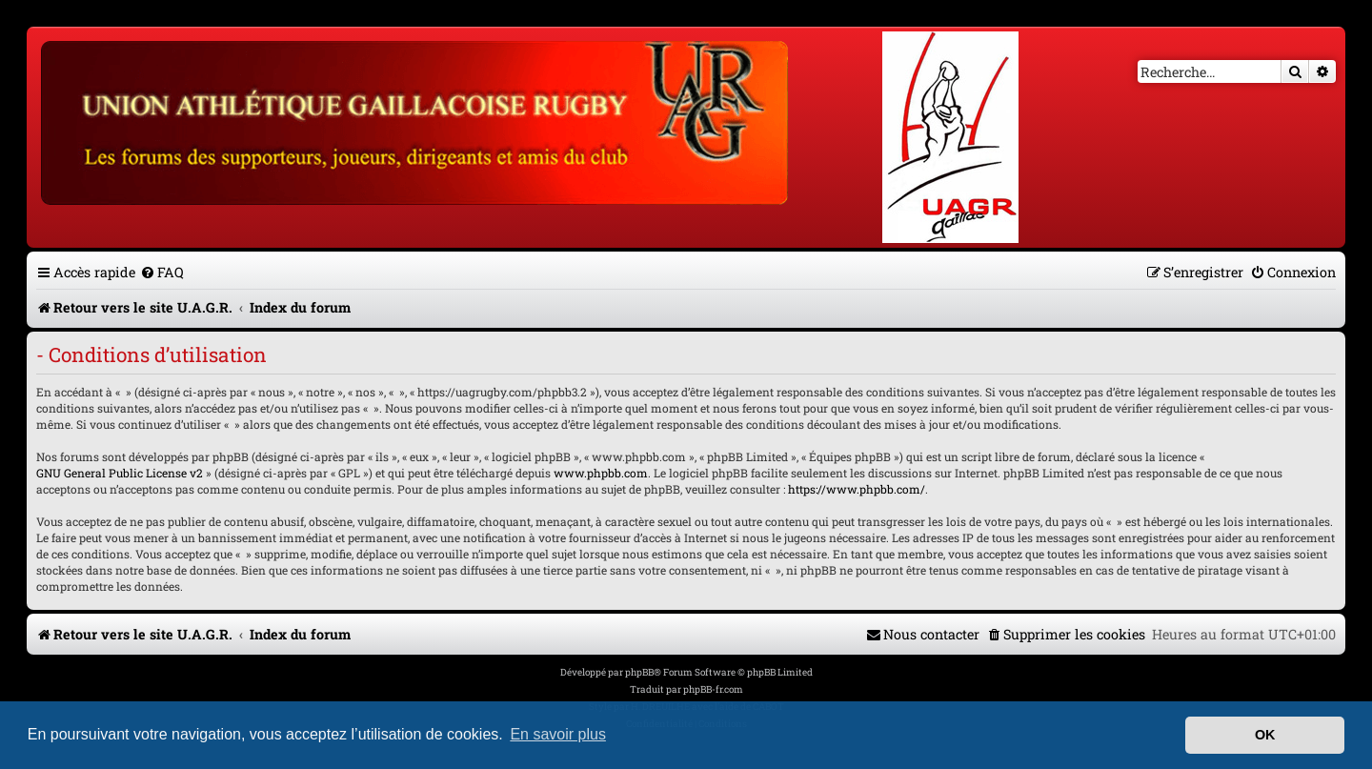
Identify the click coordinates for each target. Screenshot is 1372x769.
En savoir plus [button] (558, 734)
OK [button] (1265, 734)
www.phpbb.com (601, 472)
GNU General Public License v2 (119, 472)
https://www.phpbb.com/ (856, 488)
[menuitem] (162, 272)
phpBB (639, 672)
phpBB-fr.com (713, 689)
